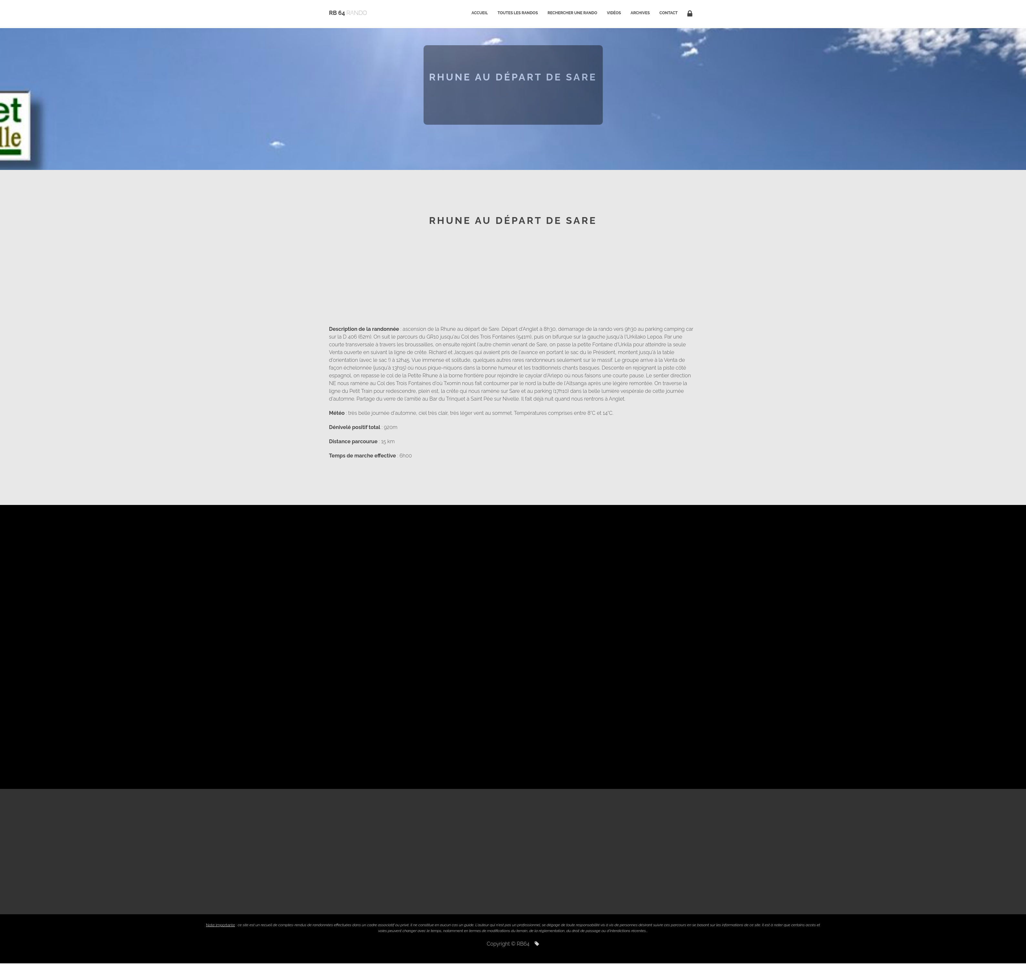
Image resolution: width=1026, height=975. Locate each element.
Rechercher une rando (572, 13)
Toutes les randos (518, 13)
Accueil (479, 13)
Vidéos (614, 13)
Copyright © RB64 (513, 944)
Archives (640, 13)
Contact (669, 13)
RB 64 (348, 12)
